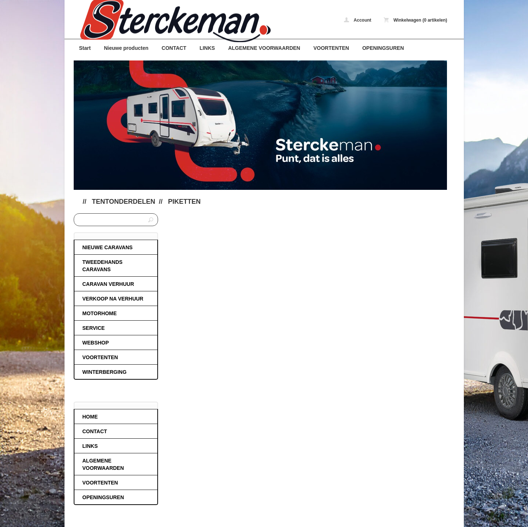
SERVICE (93, 328)
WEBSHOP (95, 343)
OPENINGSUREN (383, 48)
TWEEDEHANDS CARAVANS (102, 265)
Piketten (184, 201)
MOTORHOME (99, 313)
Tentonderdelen (123, 201)
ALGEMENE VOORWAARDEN (264, 48)
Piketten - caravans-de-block (171, 21)
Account (357, 20)
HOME (90, 417)
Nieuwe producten (126, 48)
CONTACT (174, 48)
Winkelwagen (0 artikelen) (415, 20)
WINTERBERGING (104, 372)
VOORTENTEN (331, 48)
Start (85, 48)
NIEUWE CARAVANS (107, 247)
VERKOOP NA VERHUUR (112, 299)
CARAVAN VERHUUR (108, 284)
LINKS (207, 48)
